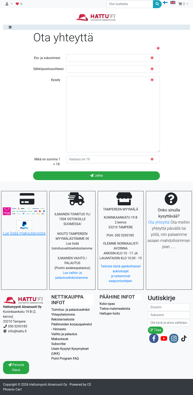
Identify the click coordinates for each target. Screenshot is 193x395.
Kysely (55, 80)
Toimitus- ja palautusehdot (70, 310)
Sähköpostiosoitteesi (48, 69)
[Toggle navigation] (9, 27)
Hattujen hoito (110, 313)
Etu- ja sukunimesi (47, 58)
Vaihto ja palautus (64, 334)
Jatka (96, 175)
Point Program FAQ (65, 358)
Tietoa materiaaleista (115, 309)
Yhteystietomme (63, 314)
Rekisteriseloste (62, 319)
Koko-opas (107, 304)
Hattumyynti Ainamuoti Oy (48, 384)
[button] (8, 4)
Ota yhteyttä (159, 222)
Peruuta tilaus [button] (16, 367)
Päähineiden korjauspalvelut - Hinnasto (71, 326)
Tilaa (155, 330)
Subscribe (58, 344)
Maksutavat (59, 339)
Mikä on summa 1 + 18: (47, 161)
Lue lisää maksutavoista (24, 233)
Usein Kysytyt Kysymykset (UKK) (70, 351)
